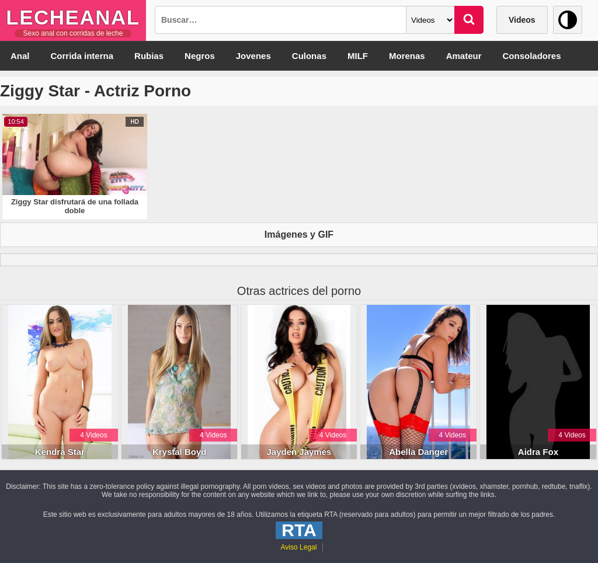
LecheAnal (73, 17)
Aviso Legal (299, 547)
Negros (200, 56)
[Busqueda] (280, 20)
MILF (357, 56)
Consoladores (532, 56)
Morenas (407, 56)
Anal (20, 56)
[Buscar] (469, 20)
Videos (522, 20)
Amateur (464, 56)
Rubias (149, 56)
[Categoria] (430, 20)
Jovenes (253, 56)
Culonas (309, 56)
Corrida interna (82, 56)
